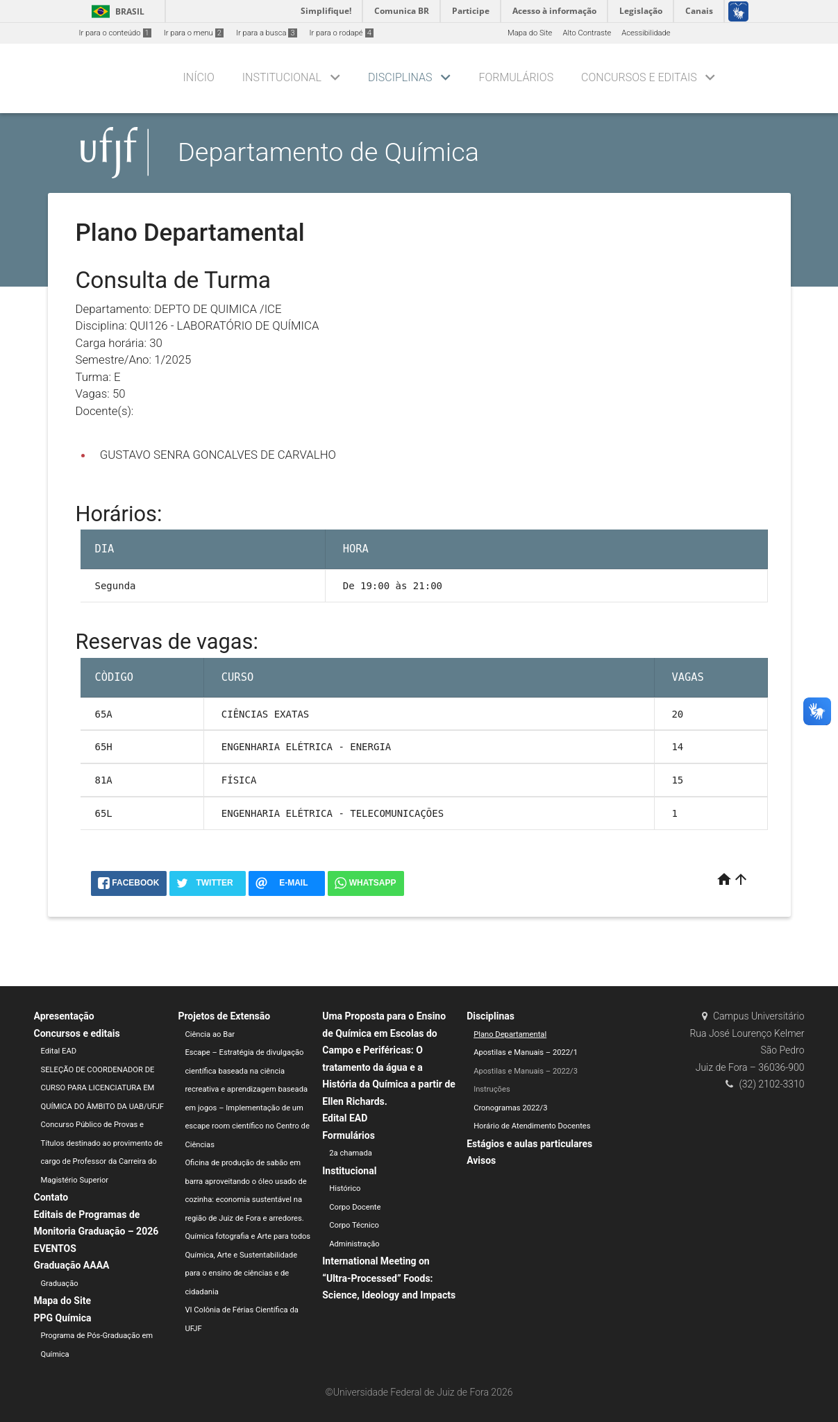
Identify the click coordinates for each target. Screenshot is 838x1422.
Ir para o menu (194, 32)
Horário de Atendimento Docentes (532, 1126)
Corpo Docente (354, 1207)
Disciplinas (400, 77)
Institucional (281, 77)
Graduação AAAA (72, 1265)
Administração (354, 1244)
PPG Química (63, 1317)
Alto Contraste (586, 32)
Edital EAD (59, 1051)
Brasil (115, 11)
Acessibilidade (645, 32)
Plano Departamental (510, 1034)
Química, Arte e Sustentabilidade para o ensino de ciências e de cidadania (241, 1273)
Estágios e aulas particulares (529, 1143)
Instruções (492, 1089)
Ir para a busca (266, 32)
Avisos (481, 1160)
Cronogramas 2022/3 (510, 1107)
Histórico (344, 1188)
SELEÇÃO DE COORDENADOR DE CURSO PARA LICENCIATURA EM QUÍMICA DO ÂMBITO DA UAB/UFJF (103, 1088)
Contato (51, 1197)
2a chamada (350, 1153)
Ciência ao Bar (210, 1034)
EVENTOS (55, 1248)
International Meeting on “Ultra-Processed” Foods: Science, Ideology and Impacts (388, 1278)
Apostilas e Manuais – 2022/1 (526, 1052)
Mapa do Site (530, 32)
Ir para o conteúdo (115, 32)
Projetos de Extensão (224, 1016)
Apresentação (64, 1016)
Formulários (515, 77)
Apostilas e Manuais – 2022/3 (526, 1071)
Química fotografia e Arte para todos (247, 1236)
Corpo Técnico (354, 1225)
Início (199, 77)
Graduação (59, 1283)
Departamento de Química (328, 152)
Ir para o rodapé (342, 32)
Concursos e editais (639, 77)
